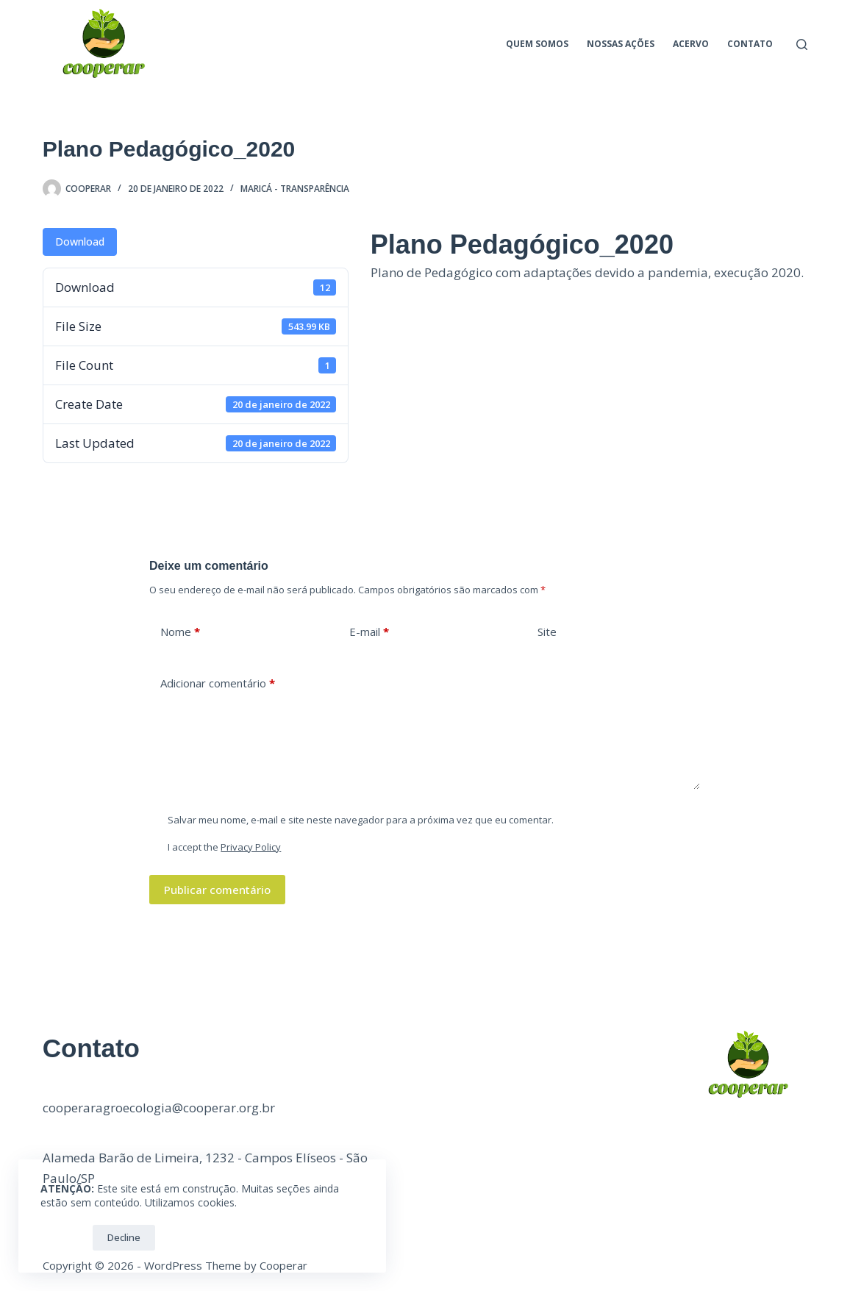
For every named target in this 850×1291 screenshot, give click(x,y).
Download (79, 241)
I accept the (224, 847)
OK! (63, 1237)
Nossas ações (620, 43)
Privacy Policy (251, 847)
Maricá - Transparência (294, 188)
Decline (123, 1237)
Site (547, 631)
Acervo (691, 43)
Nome (180, 632)
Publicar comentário (217, 889)
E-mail (369, 632)
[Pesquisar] (801, 44)
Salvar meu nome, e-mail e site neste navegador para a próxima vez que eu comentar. (361, 819)
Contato (750, 43)
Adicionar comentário (217, 683)
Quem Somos (537, 43)
